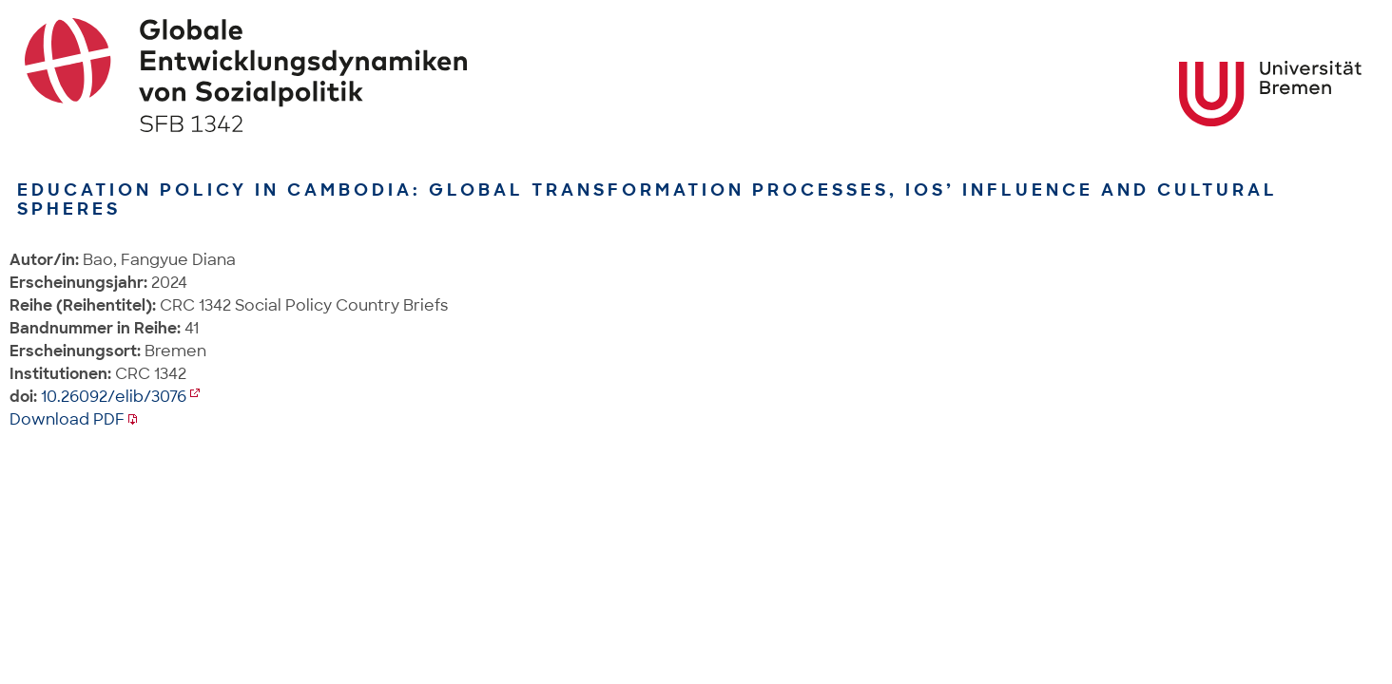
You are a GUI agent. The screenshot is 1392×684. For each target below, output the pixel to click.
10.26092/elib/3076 (113, 397)
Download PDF (67, 419)
